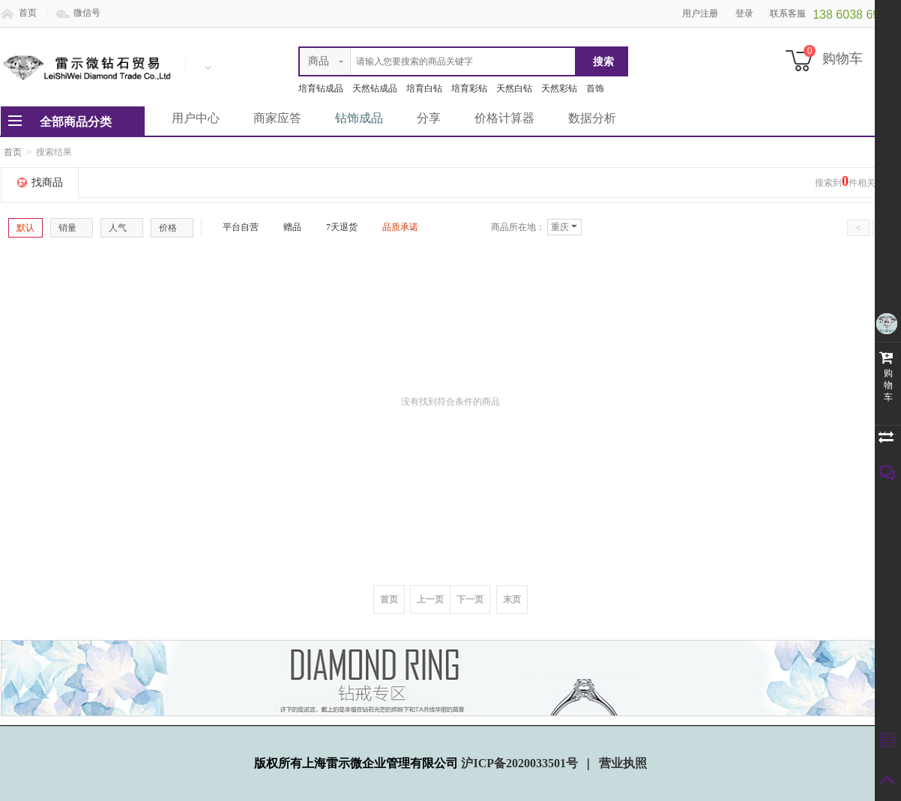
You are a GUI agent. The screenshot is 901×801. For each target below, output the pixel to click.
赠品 (286, 227)
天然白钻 (514, 88)
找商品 (47, 182)
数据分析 (592, 118)
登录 (744, 13)
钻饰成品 (359, 118)
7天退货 (336, 227)
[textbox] (437, 61)
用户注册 (700, 13)
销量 (71, 228)
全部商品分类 (76, 121)
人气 (122, 228)
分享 (429, 118)
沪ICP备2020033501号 (521, 763)
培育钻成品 (320, 88)
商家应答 (277, 118)
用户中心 (196, 118)
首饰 (595, 88)
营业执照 (623, 763)
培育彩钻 (469, 88)
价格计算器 (504, 118)
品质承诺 (394, 227)
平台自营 (235, 227)
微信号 (86, 12)
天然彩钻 (559, 88)
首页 (28, 12)
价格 (172, 228)
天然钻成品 (374, 88)
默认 (25, 228)
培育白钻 (424, 88)
